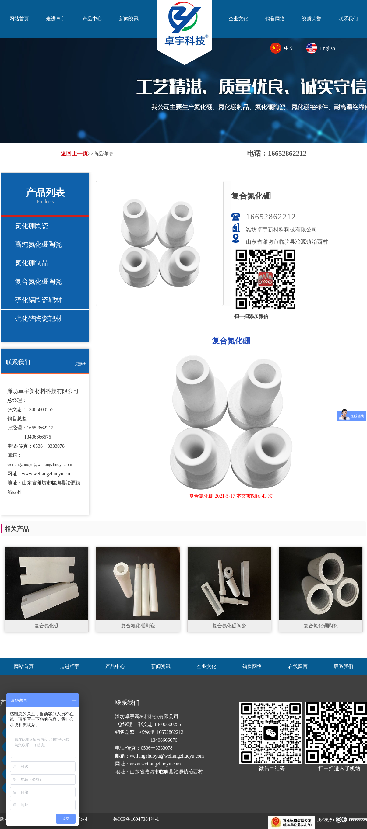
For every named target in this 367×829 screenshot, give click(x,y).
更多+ (80, 363)
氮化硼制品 (31, 263)
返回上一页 (74, 154)
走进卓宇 (55, 18)
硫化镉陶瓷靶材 (38, 300)
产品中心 (92, 18)
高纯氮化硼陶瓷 (38, 244)
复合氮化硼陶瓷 (38, 281)
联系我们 (348, 18)
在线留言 (298, 666)
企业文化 (238, 18)
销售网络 (275, 18)
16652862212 (271, 216)
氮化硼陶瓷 (31, 226)
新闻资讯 (129, 18)
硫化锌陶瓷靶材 (38, 318)
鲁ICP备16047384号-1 (136, 819)
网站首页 (19, 18)
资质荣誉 (311, 18)
